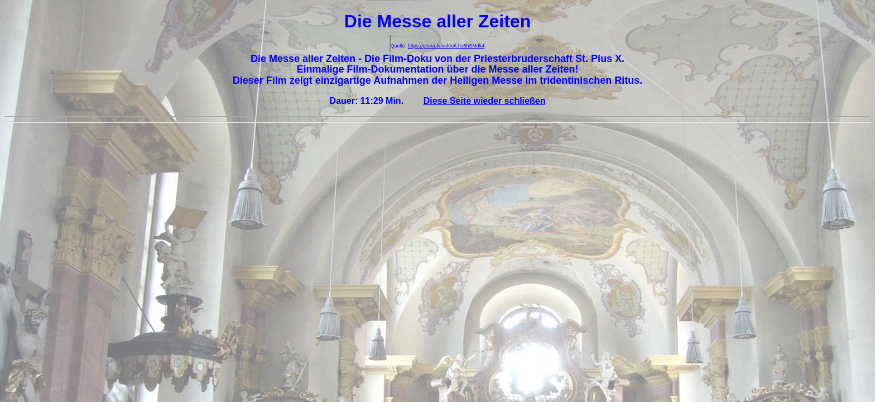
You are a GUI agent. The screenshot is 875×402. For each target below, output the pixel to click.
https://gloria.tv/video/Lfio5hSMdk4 (446, 46)
